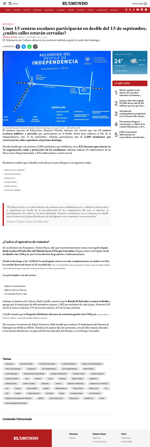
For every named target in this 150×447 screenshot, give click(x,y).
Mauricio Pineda (26, 364)
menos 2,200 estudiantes (92, 364)
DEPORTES (81, 12)
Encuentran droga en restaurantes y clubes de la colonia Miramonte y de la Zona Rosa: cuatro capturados (132, 124)
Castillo (18, 393)
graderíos (93, 379)
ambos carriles (29, 384)
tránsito (62, 379)
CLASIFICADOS (102, 12)
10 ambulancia (94, 393)
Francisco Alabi (76, 393)
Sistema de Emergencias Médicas (18, 398)
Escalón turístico (12, 379)
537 (106, 388)
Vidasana (96, 438)
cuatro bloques (11, 374)
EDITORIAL (17, 12)
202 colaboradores (69, 369)
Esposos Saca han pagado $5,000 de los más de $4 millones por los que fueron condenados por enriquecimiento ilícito (132, 103)
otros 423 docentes (13, 369)
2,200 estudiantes (69, 364)
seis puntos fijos (56, 398)
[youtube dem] (138, 12)
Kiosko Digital (126, 442)
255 (7, 393)
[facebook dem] (142, 12)
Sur (7, 388)
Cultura (17, 388)
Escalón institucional (58, 374)
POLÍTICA (27, 12)
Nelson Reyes (77, 379)
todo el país (78, 388)
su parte (49, 393)
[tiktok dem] (134, 12)
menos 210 (94, 388)
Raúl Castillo (32, 388)
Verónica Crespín (10, 37)
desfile (46, 388)
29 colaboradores (49, 369)
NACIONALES (49, 12)
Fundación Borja (99, 442)
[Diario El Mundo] (75, 7)
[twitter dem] (130, 12)
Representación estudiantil (34, 374)
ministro (38, 379)
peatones (45, 384)
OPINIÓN (71, 12)
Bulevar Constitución (75, 384)
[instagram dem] (147, 12)
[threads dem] (126, 12)
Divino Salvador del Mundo (16, 403)
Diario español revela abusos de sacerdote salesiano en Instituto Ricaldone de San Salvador (132, 93)
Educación (9, 364)
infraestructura (11, 384)
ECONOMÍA (37, 12)
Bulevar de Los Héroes (99, 384)
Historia (72, 438)
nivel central (88, 369)
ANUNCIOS (114, 12)
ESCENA (91, 12)
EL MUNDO (61, 12)
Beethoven (89, 398)
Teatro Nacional (33, 393)
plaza (102, 398)
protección (31, 369)
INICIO (8, 12)
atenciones (74, 398)
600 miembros (61, 388)
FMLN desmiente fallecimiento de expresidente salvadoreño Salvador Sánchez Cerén (131, 135)
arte (26, 379)
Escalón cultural (97, 374)
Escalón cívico (78, 374)
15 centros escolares (47, 364)
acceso (58, 384)
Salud (62, 393)
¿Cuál (50, 379)
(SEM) (40, 398)
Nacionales (8, 24)
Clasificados (126, 438)
